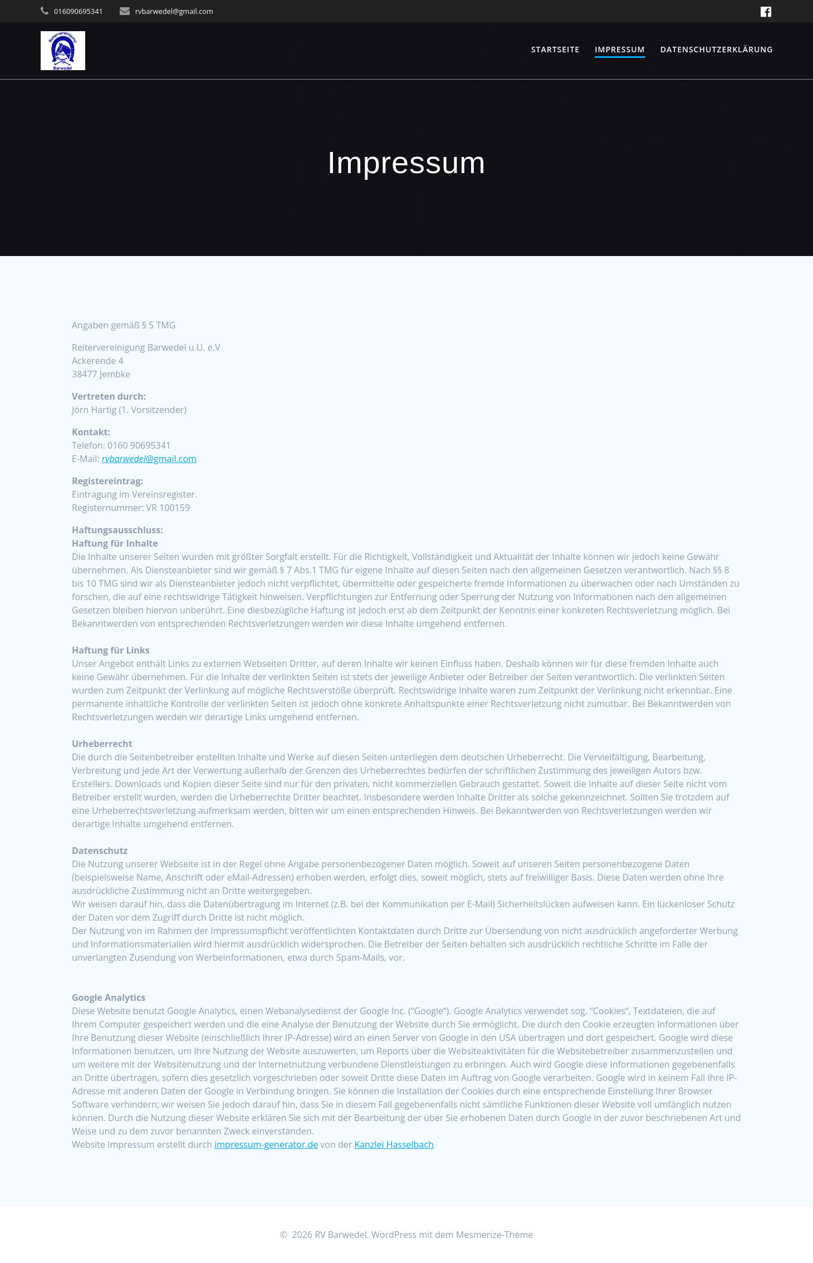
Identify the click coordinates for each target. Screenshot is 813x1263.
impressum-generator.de (266, 1144)
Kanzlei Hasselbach (393, 1144)
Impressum (620, 49)
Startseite (555, 49)
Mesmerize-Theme (494, 1234)
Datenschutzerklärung (716, 49)
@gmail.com (149, 459)
